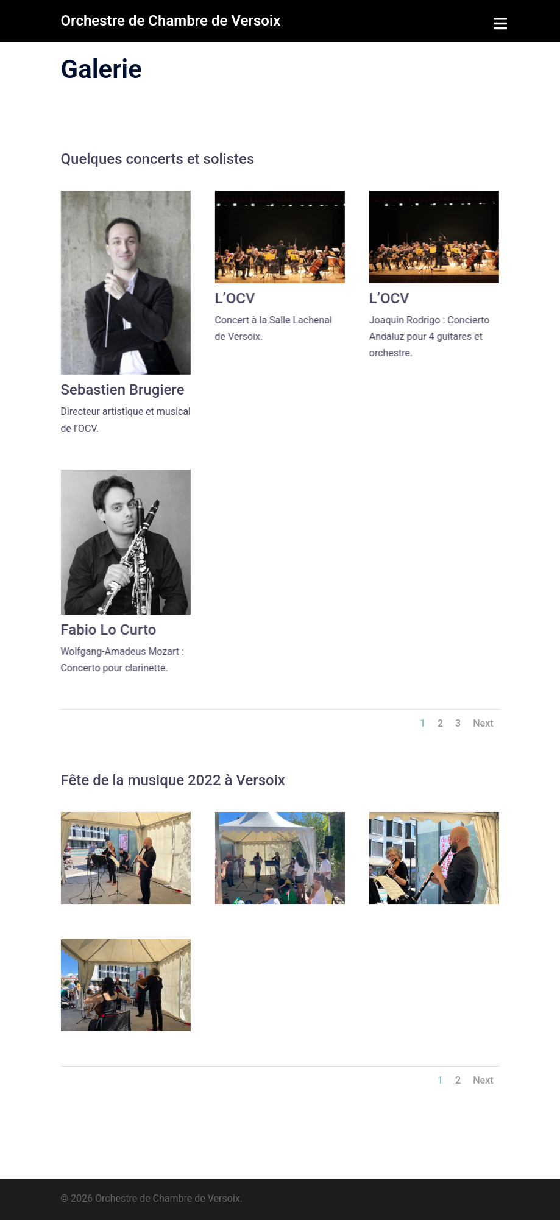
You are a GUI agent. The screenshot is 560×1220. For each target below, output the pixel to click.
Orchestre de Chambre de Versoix (171, 20)
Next (483, 723)
